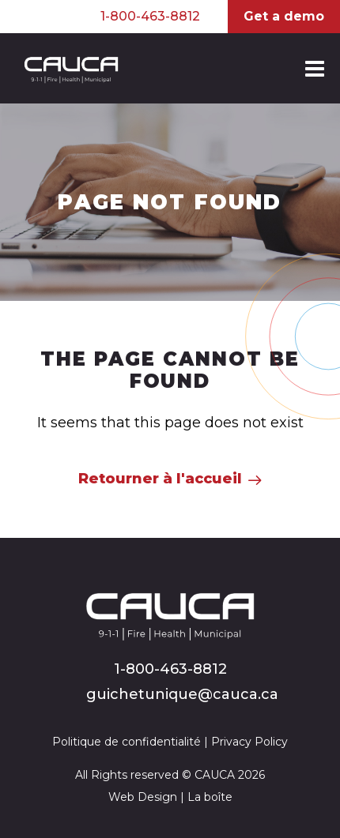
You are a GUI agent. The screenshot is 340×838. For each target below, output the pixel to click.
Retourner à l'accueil (160, 478)
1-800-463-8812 (150, 16)
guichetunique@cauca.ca (182, 694)
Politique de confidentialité (126, 742)
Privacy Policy (249, 742)
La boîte (209, 797)
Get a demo (284, 16)
